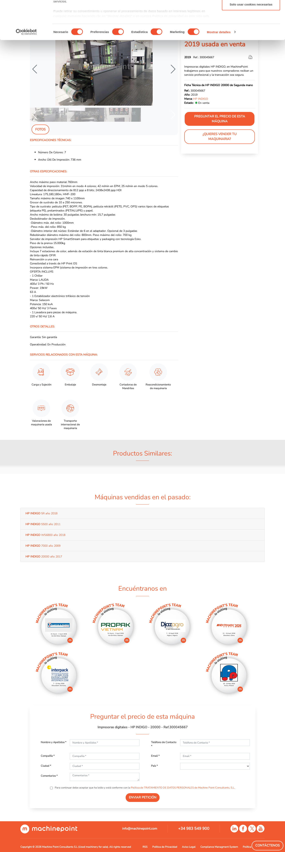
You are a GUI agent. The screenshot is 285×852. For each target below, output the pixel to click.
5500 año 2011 (42, 524)
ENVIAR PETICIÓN (142, 797)
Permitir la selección (251, 24)
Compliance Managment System (219, 847)
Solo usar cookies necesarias (251, 37)
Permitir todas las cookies (251, 10)
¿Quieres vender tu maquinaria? (220, 136)
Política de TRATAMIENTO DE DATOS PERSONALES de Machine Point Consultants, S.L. (183, 788)
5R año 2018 (41, 513)
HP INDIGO (200, 99)
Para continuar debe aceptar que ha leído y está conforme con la (144, 788)
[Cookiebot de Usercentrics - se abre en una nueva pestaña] (26, 65)
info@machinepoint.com (139, 828)
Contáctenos (267, 845)
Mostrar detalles (219, 65)
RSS (144, 847)
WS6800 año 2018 (45, 535)
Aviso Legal (189, 847)
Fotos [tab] (40, 129)
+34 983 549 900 (193, 828)
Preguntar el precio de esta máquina (219, 119)
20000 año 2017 (43, 556)
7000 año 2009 (42, 546)
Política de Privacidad (164, 847)
